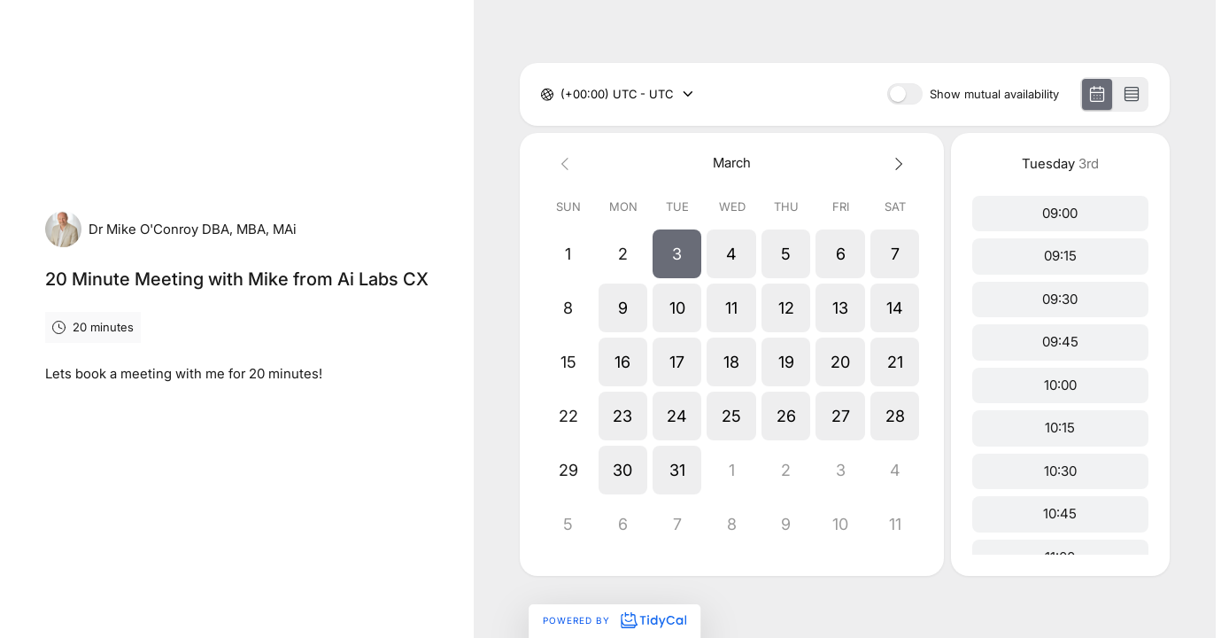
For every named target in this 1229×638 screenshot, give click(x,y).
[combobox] (562, 95)
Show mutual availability (994, 94)
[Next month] (895, 163)
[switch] (905, 94)
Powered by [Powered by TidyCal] (614, 620)
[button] (677, 254)
